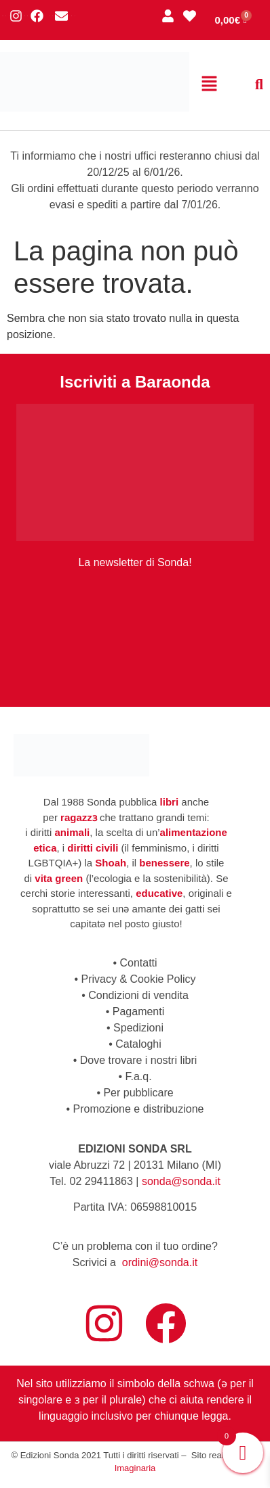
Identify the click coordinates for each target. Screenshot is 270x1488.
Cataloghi (138, 1044)
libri (169, 802)
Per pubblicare (138, 1092)
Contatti (138, 963)
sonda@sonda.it (181, 1181)
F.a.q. (138, 1076)
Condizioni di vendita (138, 995)
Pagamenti (139, 1011)
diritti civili (92, 848)
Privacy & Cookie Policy (138, 979)
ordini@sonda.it (159, 1262)
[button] (209, 84)
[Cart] (230, 20)
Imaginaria (135, 1468)
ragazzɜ (78, 817)
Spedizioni (138, 1027)
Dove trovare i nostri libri (138, 1060)
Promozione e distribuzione (138, 1109)
